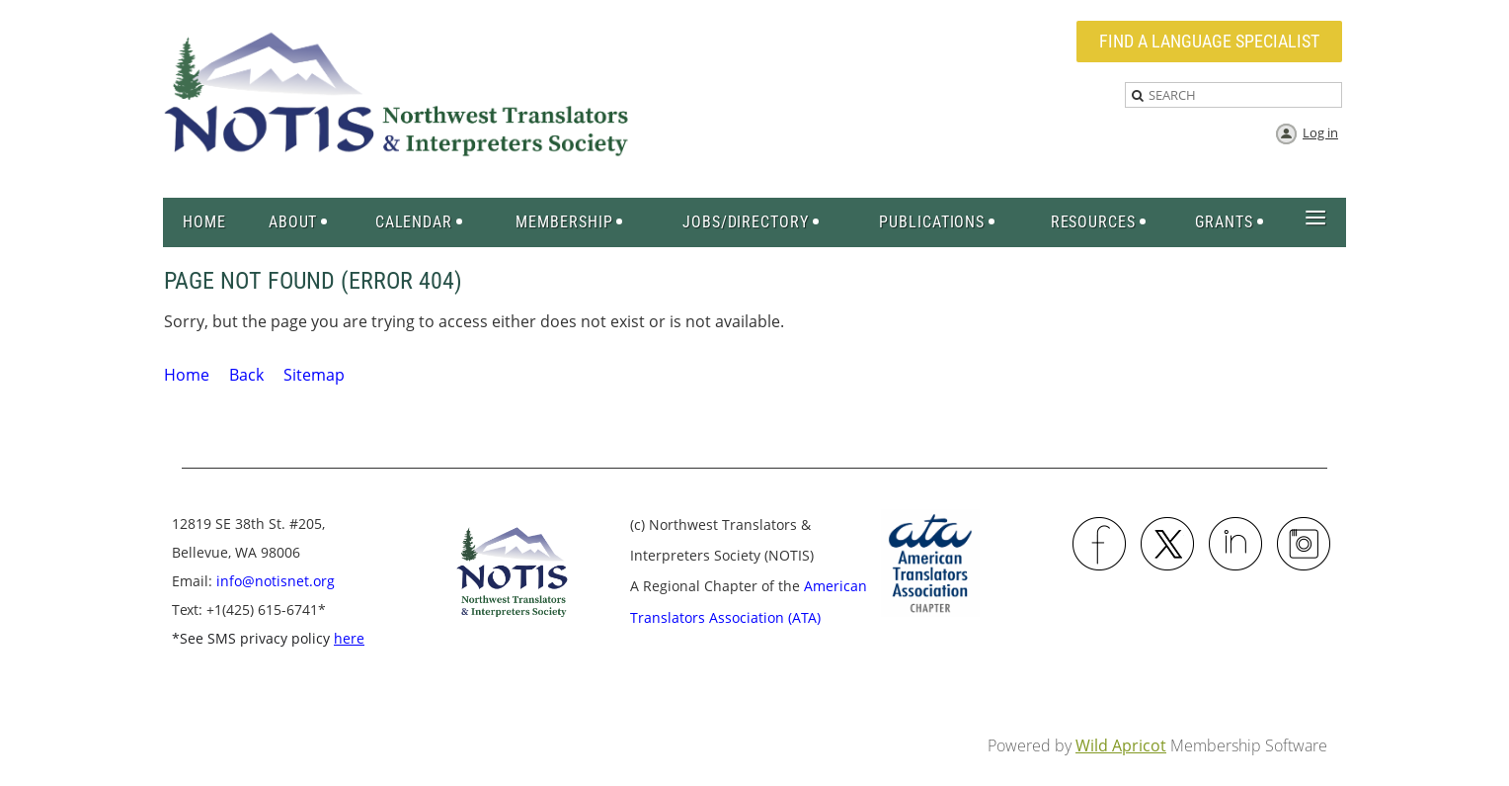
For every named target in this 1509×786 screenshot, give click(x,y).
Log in (1320, 132)
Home (186, 375)
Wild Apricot (1120, 745)
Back (246, 375)
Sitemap (314, 375)
